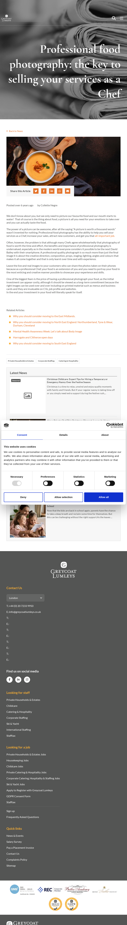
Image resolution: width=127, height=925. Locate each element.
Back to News (14, 131)
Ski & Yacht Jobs (15, 784)
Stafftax (10, 735)
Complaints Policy (16, 859)
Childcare (11, 705)
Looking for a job (18, 747)
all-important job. (105, 235)
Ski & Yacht (12, 723)
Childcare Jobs (14, 766)
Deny (23, 497)
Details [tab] (63, 434)
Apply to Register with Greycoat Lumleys (29, 790)
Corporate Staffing (46, 361)
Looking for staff (18, 692)
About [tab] (105, 434)
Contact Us (12, 853)
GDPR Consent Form (18, 796)
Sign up (10, 810)
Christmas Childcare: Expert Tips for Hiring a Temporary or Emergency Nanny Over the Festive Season (77, 381)
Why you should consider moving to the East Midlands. (44, 316)
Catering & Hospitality (68, 361)
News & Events (14, 835)
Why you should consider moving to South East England (44, 343)
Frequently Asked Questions (22, 816)
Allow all (104, 497)
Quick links (14, 828)
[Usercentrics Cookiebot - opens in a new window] (108, 425)
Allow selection (63, 497)
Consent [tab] (22, 434)
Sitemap (11, 865)
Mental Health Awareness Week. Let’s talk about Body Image (47, 331)
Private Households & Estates (21, 361)
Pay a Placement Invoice (20, 847)
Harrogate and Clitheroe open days (33, 337)
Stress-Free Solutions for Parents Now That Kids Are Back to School (78, 504)
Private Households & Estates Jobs (26, 754)
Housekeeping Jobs (17, 760)
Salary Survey (14, 841)
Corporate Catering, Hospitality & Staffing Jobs (33, 778)
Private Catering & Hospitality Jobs (26, 772)
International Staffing (18, 729)
